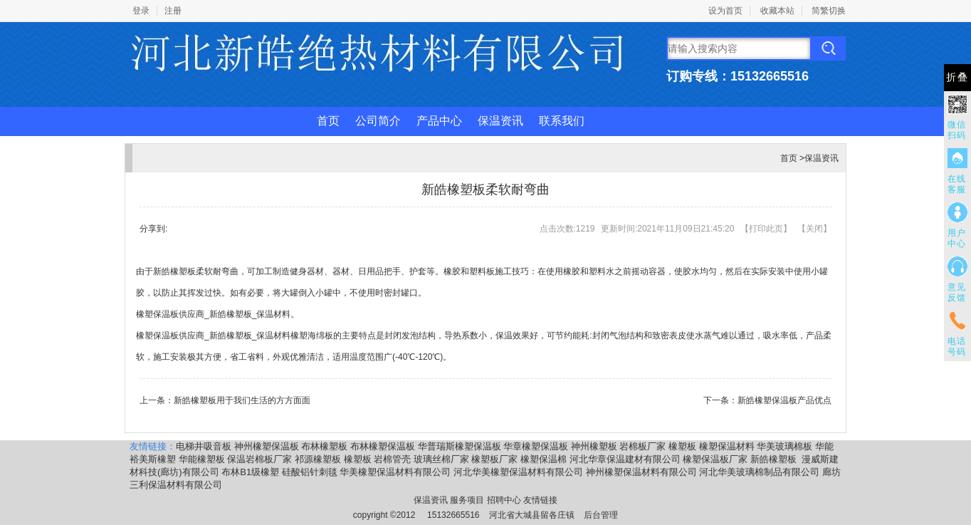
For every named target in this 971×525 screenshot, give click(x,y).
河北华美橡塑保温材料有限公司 (518, 472)
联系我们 (561, 121)
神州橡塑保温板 (266, 446)
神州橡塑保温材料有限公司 (641, 472)
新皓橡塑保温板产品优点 (784, 400)
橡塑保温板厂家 (715, 459)
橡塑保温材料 (727, 446)
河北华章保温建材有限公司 (625, 459)
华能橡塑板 (202, 459)
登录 (140, 11)
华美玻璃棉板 (784, 446)
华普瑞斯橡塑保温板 (459, 446)
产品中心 (439, 121)
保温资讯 (500, 121)
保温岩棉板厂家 (259, 459)
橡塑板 (682, 446)
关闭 (814, 229)
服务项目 (467, 500)
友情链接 (540, 500)
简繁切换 (829, 11)
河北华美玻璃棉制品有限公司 (759, 472)
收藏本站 (777, 11)
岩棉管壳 (392, 459)
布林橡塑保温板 (382, 446)
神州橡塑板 (594, 446)
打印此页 (766, 229)
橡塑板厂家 (494, 459)
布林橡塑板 (324, 446)
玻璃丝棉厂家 (441, 459)
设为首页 (725, 11)
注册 (173, 11)
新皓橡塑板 (774, 459)
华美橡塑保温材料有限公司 (395, 472)
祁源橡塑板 (318, 459)
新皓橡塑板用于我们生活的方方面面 (242, 400)
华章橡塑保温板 (535, 446)
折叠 (957, 77)
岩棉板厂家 (642, 446)
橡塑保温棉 (543, 459)
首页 (328, 121)
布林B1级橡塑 (250, 472)
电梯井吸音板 (203, 446)
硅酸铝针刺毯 (309, 472)
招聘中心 (504, 500)
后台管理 (601, 515)
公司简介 (378, 121)
